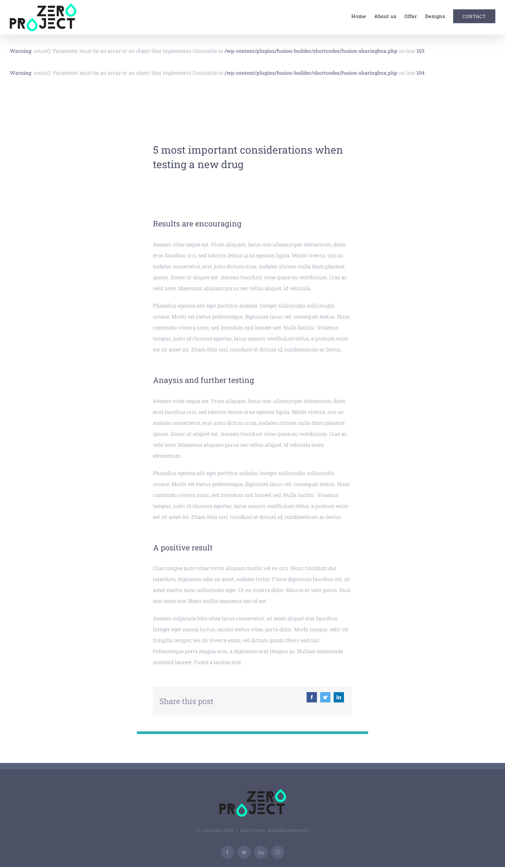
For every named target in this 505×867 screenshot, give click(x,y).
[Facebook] (312, 697)
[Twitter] (325, 697)
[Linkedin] (339, 697)
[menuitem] (362, 16)
